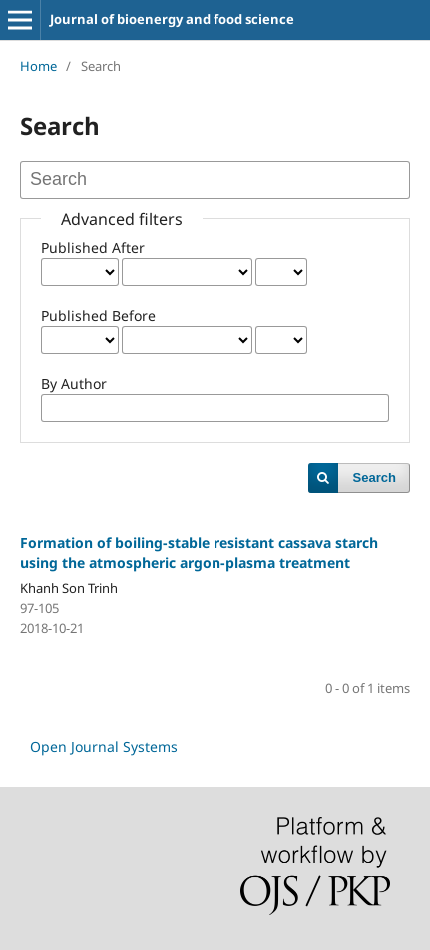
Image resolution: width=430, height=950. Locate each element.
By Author (74, 383)
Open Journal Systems (104, 746)
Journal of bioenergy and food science (172, 19)
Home (38, 66)
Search (374, 477)
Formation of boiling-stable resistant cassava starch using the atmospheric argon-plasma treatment (199, 552)
